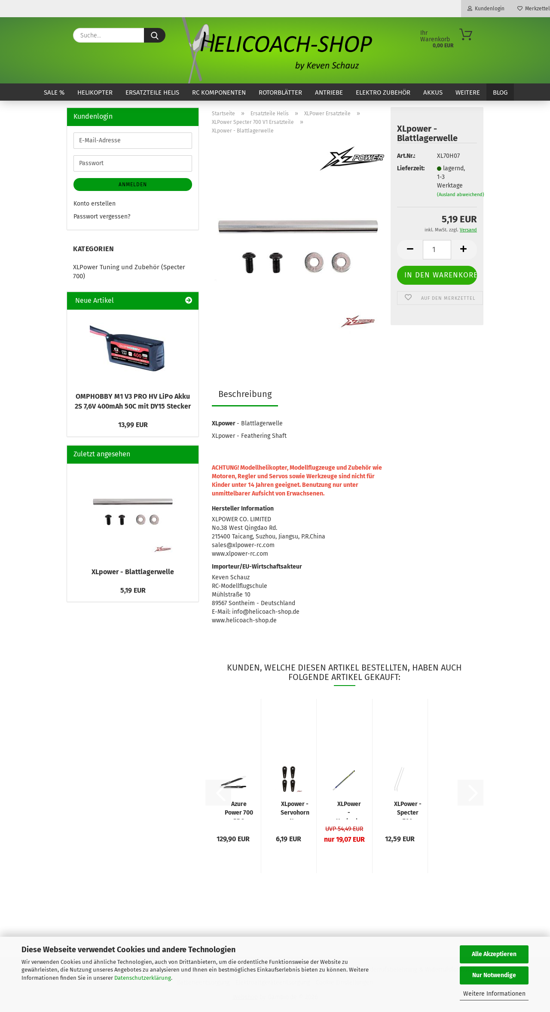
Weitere (467, 92)
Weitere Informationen (494, 993)
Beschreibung (245, 394)
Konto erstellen (94, 203)
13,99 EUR (133, 425)
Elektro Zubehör (383, 92)
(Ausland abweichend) (460, 194)
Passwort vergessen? (101, 216)
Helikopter (95, 92)
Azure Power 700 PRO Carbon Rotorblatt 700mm (239, 809)
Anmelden (133, 184)
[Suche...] (154, 35)
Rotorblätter (280, 92)
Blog (500, 92)
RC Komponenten (219, 92)
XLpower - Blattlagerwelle (133, 572)
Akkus (433, 92)
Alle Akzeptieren (494, 954)
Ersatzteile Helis (152, 92)
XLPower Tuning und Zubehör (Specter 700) (129, 271)
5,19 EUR (133, 590)
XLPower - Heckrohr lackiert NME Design (349, 809)
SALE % (54, 92)
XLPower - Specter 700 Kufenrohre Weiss (408, 809)
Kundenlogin (486, 9)
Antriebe (329, 92)
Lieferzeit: (410, 168)
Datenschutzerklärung (142, 978)
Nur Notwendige (494, 975)
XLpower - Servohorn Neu (295, 809)
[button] (410, 249)
